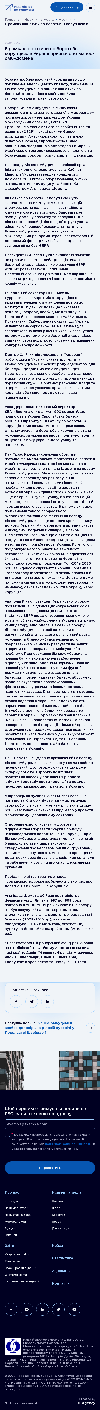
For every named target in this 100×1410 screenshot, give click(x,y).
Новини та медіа (39, 19)
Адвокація (61, 1271)
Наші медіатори (16, 1208)
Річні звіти (12, 1261)
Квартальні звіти (17, 1254)
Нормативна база (18, 1214)
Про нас (12, 1192)
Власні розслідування (21, 1268)
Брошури (58, 1214)
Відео (56, 1208)
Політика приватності (21, 1403)
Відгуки (10, 1228)
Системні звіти (16, 1274)
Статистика (62, 1258)
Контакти (60, 1283)
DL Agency (85, 1403)
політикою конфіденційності (67, 1144)
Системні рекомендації (22, 1281)
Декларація (60, 1228)
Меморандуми (15, 1221)
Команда (11, 1201)
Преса (56, 1221)
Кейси (57, 1245)
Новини (65, 19)
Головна (12, 19)
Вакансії (11, 1235)
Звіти (9, 1245)
